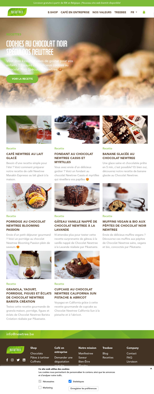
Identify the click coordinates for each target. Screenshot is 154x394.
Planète (83, 365)
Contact (132, 353)
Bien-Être (84, 361)
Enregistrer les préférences (84, 389)
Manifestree (86, 353)
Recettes (108, 357)
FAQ (129, 357)
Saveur (83, 357)
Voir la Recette (22, 79)
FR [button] (133, 12)
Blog (105, 353)
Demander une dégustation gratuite (63, 361)
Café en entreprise (75, 12)
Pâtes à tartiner (39, 357)
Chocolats (36, 353)
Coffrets (35, 361)
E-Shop (53, 12)
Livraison (132, 361)
